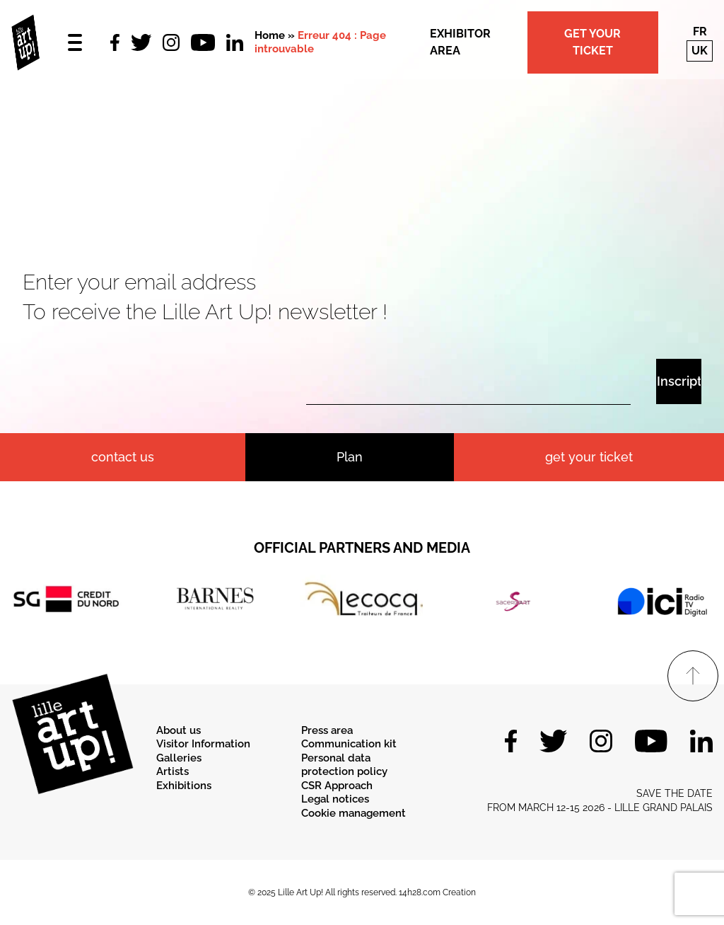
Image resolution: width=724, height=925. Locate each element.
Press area (327, 730)
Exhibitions (183, 785)
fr (700, 31)
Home (270, 35)
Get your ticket (592, 42)
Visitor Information (203, 743)
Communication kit (349, 743)
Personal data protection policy (344, 765)
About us (178, 730)
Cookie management (353, 813)
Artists (172, 771)
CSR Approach (337, 785)
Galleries (179, 758)
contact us (122, 456)
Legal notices (335, 799)
